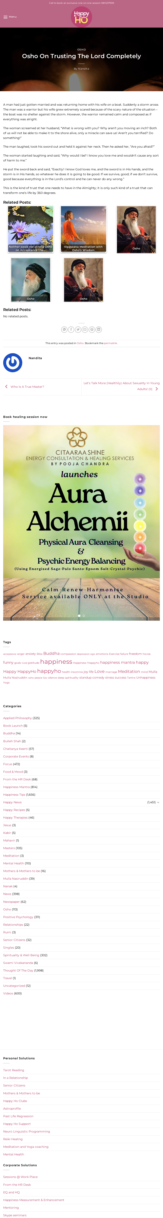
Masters (9, 848)
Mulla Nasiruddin (15, 879)
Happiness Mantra (16, 787)
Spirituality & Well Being (21, 955)
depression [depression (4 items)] (83, 654)
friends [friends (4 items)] (146, 654)
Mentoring (11, 1208)
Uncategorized (14, 986)
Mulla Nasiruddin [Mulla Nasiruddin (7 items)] (15, 677)
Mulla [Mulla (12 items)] (153, 672)
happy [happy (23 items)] (142, 662)
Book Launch (13, 726)
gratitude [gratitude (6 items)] (33, 662)
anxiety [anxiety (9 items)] (30, 654)
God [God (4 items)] (24, 663)
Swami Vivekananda (18, 963)
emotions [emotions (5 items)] (102, 653)
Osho (81, 49)
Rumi (7, 932)
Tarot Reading (13, 1070)
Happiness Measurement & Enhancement (33, 1200)
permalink (110, 343)
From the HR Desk (17, 779)
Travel (7, 978)
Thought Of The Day (18, 970)
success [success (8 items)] (120, 677)
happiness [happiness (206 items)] (56, 661)
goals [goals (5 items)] (17, 662)
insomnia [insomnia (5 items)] (77, 672)
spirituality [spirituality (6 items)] (72, 677)
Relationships (13, 925)
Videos (8, 993)
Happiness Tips (14, 795)
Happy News (12, 802)
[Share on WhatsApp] (64, 329)
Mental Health (13, 863)
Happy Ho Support (17, 1124)
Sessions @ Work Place (20, 1177)
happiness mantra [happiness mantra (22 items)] (117, 662)
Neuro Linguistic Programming (26, 1131)
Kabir (7, 833)
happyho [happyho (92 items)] (49, 671)
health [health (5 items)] (66, 672)
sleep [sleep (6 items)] (61, 677)
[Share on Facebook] (71, 329)
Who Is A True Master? (23, 387)
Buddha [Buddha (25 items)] (51, 653)
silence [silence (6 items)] (52, 677)
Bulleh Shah (12, 741)
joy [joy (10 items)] (86, 672)
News (7, 894)
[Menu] (10, 17)
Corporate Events (16, 756)
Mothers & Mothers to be (21, 871)
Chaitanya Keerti (15, 749)
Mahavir (9, 840)
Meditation (11, 856)
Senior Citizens (14, 940)
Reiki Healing (13, 1139)
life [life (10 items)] (91, 672)
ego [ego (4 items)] (92, 654)
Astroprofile (12, 1108)
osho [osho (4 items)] (31, 677)
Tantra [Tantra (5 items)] (131, 677)
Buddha (9, 733)
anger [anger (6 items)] (21, 653)
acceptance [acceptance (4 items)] (9, 654)
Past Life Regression (18, 1116)
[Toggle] (158, 802)
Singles (8, 947)
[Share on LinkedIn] (99, 329)
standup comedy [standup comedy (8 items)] (91, 677)
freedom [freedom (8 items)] (135, 653)
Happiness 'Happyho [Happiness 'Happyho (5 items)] (86, 662)
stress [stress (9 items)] (109, 677)
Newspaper (11, 902)
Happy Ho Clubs (15, 1101)
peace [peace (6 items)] (38, 677)
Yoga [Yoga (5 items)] (6, 682)
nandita (83, 68)
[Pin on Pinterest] (92, 329)
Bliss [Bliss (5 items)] (39, 653)
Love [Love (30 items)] (99, 671)
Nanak (8, 886)
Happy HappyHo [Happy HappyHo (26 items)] (19, 671)
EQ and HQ (11, 1192)
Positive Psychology (18, 917)
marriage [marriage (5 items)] (111, 672)
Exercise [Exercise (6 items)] (114, 653)
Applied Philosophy (17, 718)
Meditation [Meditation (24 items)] (129, 671)
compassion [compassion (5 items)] (68, 653)
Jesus (7, 825)
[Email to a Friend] (85, 329)
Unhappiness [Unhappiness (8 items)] (145, 677)
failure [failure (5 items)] (124, 653)
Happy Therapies (15, 817)
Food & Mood (13, 772)
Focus (7, 764)
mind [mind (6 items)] (144, 671)
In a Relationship (15, 1078)
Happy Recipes (14, 810)
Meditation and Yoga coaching (26, 1147)
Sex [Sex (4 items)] (45, 677)
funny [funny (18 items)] (8, 662)
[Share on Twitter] (78, 329)
